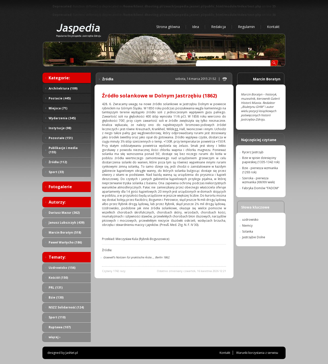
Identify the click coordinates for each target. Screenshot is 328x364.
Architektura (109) (63, 88)
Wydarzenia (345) (62, 118)
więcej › (54, 337)
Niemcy (247, 225)
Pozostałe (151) (61, 138)
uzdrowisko (250, 219)
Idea (195, 26)
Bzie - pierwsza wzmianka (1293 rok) (260, 170)
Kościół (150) (58, 277)
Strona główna (168, 26)
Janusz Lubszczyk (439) (66, 222)
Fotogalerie (60, 186)
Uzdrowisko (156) (62, 268)
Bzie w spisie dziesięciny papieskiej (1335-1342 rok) (260, 160)
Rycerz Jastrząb (252, 152)
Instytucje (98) (60, 128)
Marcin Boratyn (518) (65, 232)
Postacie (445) (60, 98)
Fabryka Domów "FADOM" (260, 188)
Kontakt (273, 26)
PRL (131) (56, 287)
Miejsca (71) (58, 108)
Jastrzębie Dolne (253, 237)
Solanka (247, 231)
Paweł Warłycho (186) (65, 242)
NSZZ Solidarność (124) (66, 307)
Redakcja (218, 26)
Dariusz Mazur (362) (64, 213)
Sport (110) (57, 317)
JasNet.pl (72, 353)
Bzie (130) (56, 297)
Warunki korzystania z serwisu (257, 353)
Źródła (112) (58, 162)
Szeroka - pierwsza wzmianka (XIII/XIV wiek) (258, 180)
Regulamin (246, 26)
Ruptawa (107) (60, 327)
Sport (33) (56, 172)
